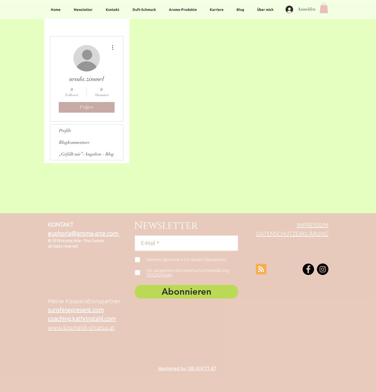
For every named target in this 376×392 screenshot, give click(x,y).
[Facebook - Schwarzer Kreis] (308, 269)
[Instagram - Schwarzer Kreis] (322, 269)
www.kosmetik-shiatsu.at (81, 327)
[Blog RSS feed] (261, 269)
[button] (324, 8)
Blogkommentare (74, 142)
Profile (65, 130)
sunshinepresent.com (76, 309)
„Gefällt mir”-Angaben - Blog (86, 154)
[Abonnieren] (186, 291)
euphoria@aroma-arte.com (84, 233)
